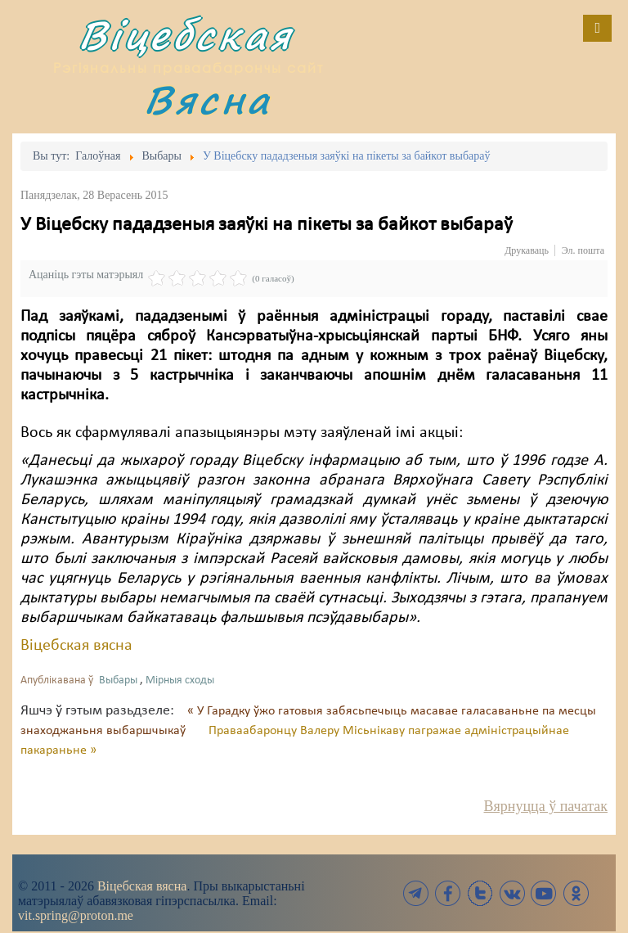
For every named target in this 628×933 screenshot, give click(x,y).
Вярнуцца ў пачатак (546, 806)
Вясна (207, 99)
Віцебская (186, 34)
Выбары (118, 680)
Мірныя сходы (180, 680)
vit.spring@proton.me (75, 915)
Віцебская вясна (76, 646)
